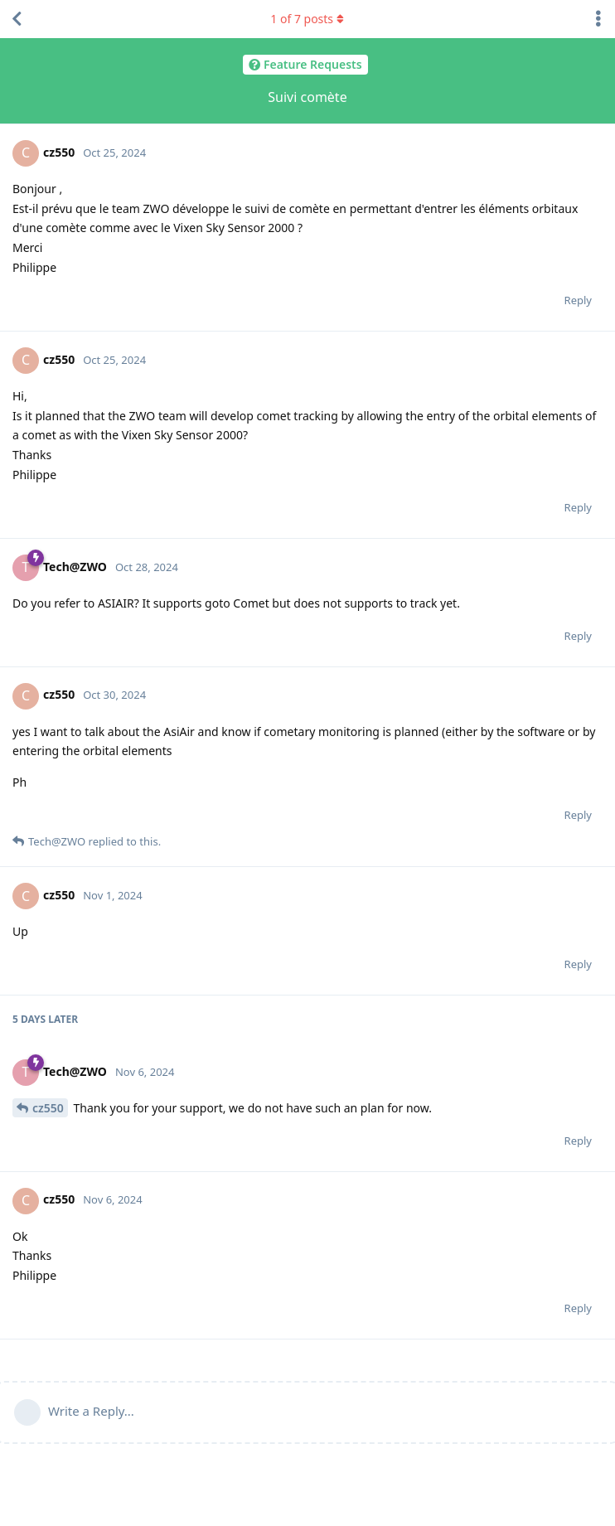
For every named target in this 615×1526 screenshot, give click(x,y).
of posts (307, 19)
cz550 (48, 1108)
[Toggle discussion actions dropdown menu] (598, 19)
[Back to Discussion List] (16, 19)
